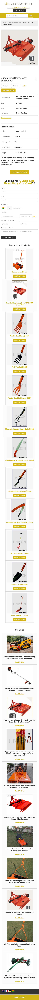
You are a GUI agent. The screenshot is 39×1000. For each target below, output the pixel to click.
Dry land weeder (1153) (19, 553)
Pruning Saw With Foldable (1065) (19, 522)
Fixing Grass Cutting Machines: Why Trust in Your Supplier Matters (19, 689)
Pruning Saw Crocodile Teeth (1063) (19, 460)
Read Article (19, 662)
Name (3, 188)
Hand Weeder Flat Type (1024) (19, 491)
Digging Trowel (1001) (19, 584)
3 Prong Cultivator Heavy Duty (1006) (19, 429)
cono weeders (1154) (19, 615)
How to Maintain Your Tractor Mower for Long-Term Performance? (19, 721)
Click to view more (6, 118)
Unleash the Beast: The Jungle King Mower (20, 913)
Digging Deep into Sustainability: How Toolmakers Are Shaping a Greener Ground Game (19, 754)
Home (4, 22)
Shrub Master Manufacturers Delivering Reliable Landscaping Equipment (19, 657)
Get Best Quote (19, 276)
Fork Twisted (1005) (19, 367)
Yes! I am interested (19, 172)
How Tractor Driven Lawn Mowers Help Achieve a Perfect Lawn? (19, 786)
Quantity (3, 212)
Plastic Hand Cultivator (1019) (19, 398)
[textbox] (15, 86)
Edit (24, 86)
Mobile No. (4, 204)
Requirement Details (7, 228)
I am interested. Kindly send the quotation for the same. (19, 231)
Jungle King (18, 22)
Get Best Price (8, 90)
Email (2, 196)
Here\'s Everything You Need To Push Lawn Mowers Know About (19, 881)
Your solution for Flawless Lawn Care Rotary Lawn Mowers (19, 850)
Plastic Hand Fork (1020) (19, 336)
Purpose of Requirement (8, 220)
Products (10, 22)
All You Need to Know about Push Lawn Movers (19, 945)
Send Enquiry (19, 997)
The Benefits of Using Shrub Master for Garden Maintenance (19, 818)
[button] (20, 8)
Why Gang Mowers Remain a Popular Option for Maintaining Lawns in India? (19, 977)
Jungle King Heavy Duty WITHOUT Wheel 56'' (19, 304)
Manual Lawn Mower (19, 272)
